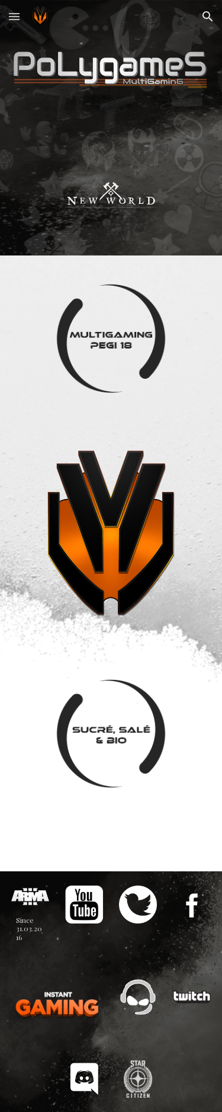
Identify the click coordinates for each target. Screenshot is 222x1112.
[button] (14, 16)
